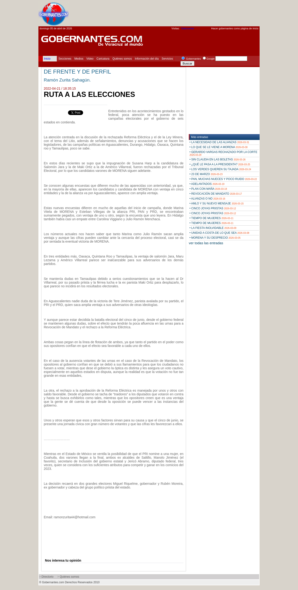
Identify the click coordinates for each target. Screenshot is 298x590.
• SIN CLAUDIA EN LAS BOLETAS (218, 159)
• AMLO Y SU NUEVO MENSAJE (217, 203)
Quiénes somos (122, 58)
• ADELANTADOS (207, 184)
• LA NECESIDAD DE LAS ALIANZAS (219, 142)
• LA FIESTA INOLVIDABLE (213, 228)
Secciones (64, 58)
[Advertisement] (175, 13)
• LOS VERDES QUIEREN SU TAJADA (220, 169)
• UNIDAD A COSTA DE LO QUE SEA (219, 232)
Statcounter (187, 28)
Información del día (147, 58)
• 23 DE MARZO (206, 174)
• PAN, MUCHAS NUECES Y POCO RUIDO (223, 179)
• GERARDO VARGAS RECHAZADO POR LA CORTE (223, 153)
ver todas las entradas (206, 243)
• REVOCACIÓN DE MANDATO (216, 193)
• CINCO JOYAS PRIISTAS (213, 208)
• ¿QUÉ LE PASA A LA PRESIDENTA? (220, 164)
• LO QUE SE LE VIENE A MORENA (218, 147)
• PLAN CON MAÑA (208, 188)
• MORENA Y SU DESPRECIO (215, 237)
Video (89, 58)
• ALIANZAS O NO (207, 198)
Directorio (47, 576)
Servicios (167, 58)
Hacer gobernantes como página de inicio (234, 28)
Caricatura (103, 58)
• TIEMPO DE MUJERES (212, 218)
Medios (78, 58)
